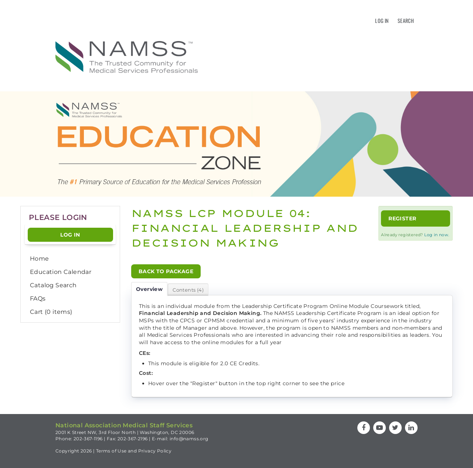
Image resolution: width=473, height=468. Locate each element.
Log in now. (436, 234)
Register (402, 218)
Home (39, 258)
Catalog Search (53, 285)
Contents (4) (188, 290)
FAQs (38, 298)
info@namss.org (189, 438)
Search (406, 20)
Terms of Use (111, 451)
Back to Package (166, 271)
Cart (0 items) (51, 311)
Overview (149, 289)
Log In (381, 20)
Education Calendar (60, 271)
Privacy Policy (155, 451)
